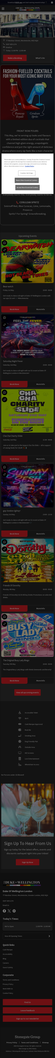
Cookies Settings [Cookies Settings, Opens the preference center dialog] (26, 173)
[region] (27, 173)
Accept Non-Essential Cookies (27, 187)
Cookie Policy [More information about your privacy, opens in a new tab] (29, 166)
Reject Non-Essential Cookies (26, 180)
